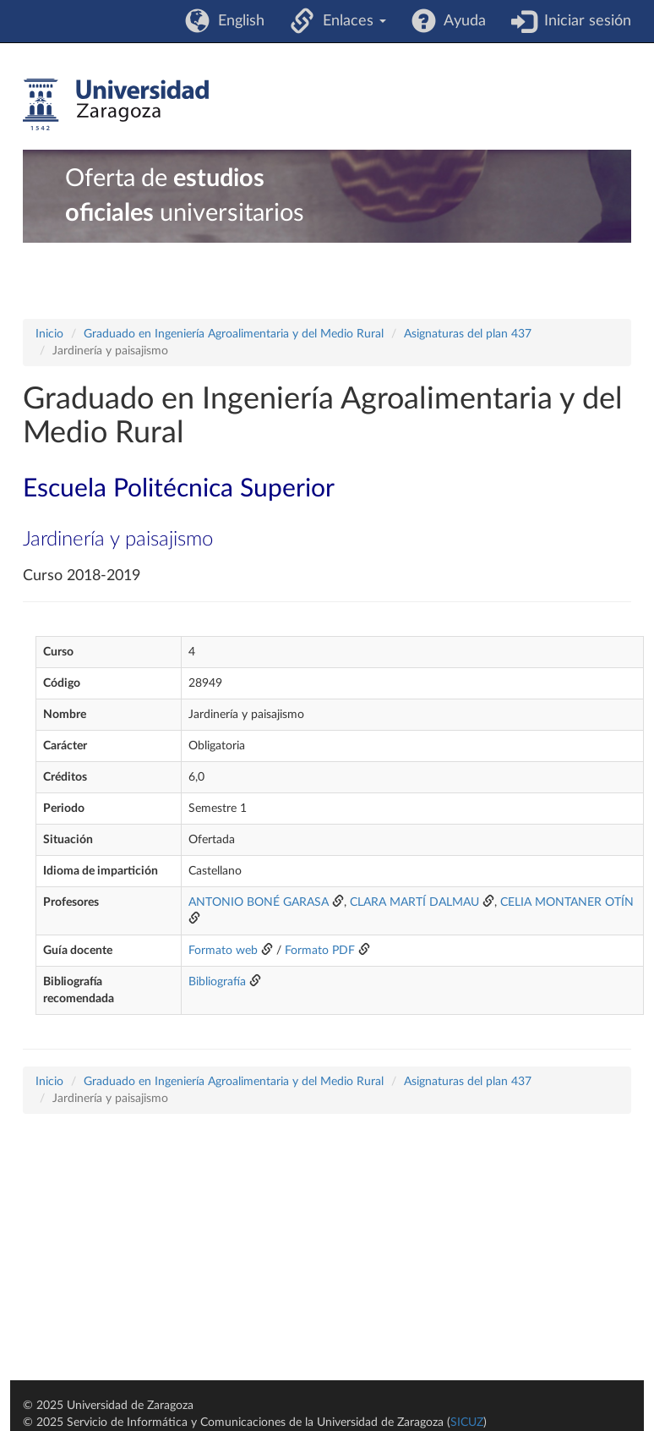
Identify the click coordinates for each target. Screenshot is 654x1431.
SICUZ (466, 1422)
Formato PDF (320, 951)
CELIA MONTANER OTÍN (567, 902)
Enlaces (350, 21)
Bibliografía (217, 982)
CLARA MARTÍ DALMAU (414, 902)
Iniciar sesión (583, 21)
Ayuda (461, 21)
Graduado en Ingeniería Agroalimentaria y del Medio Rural (234, 334)
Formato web (223, 951)
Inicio (49, 334)
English (237, 21)
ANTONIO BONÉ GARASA (258, 902)
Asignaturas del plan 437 (467, 334)
